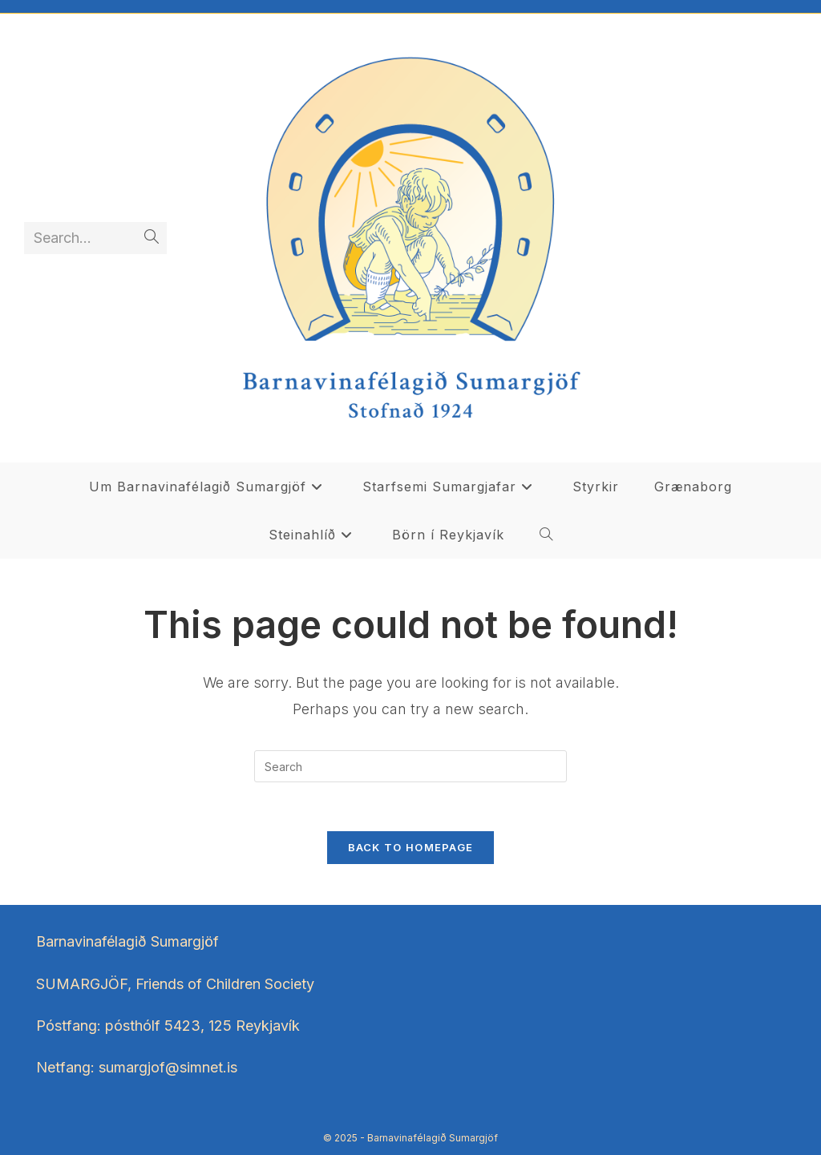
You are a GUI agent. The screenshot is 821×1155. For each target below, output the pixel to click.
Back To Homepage (411, 847)
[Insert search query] (410, 766)
